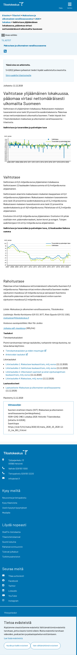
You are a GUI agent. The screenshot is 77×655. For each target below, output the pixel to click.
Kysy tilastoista (9, 502)
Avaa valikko (9, 35)
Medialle (6, 512)
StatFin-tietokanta (11, 532)
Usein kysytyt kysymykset (14, 507)
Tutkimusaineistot (11, 556)
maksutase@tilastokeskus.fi (16, 317)
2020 (37, 18)
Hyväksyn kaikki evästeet (17, 645)
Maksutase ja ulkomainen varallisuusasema (25, 45)
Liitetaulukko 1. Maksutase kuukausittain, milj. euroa (31, 364)
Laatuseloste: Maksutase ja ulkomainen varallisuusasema (33, 387)
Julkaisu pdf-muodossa (14, 328)
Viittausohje (14, 404)
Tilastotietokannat (11, 536)
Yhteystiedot (10, 612)
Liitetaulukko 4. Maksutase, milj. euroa (24, 378)
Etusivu (6, 15)
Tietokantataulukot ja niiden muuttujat (26, 350)
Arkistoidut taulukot (17, 354)
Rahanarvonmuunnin (12, 546)
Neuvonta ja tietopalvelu (14, 497)
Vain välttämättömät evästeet (45, 645)
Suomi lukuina (9, 541)
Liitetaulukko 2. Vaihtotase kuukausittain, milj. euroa (31, 368)
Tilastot (16, 15)
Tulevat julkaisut (10, 551)
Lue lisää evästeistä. (13, 638)
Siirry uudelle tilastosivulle (18, 75)
